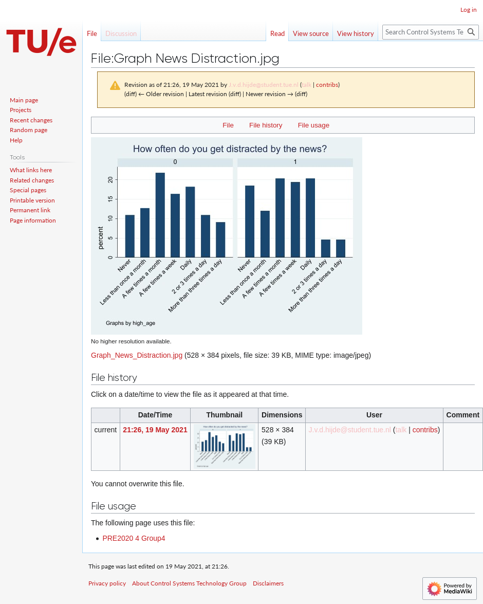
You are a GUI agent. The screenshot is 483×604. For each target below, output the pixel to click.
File (227, 125)
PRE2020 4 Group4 (133, 538)
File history (265, 125)
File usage (313, 125)
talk (306, 84)
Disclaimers (268, 583)
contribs (327, 84)
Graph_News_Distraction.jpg (136, 355)
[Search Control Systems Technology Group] (430, 32)
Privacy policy (107, 583)
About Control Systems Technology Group (189, 583)
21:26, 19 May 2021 (155, 430)
